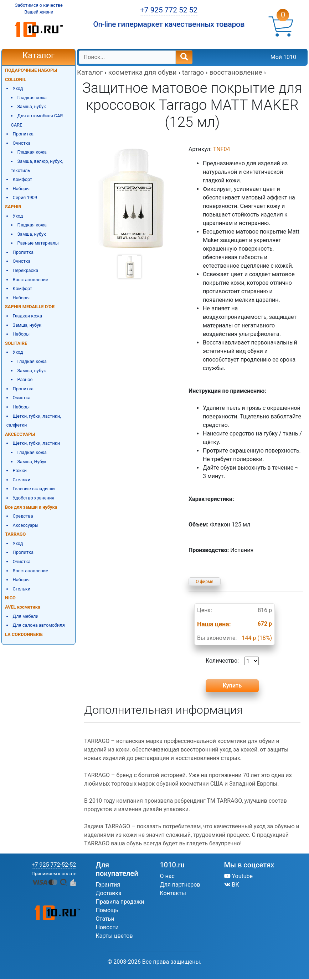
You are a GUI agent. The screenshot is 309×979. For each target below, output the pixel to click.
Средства (23, 516)
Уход (18, 88)
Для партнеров (180, 884)
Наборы (21, 188)
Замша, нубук (31, 106)
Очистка (22, 143)
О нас (167, 876)
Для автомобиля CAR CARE (37, 120)
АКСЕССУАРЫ (20, 434)
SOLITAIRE (16, 343)
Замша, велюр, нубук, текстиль (37, 166)
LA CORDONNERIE (24, 634)
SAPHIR (13, 206)
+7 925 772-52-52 (54, 864)
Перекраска (25, 270)
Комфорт (22, 179)
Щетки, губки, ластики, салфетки (33, 420)
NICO (10, 597)
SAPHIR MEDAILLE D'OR (30, 306)
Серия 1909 (25, 197)
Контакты (173, 893)
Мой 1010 (283, 57)
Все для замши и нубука (31, 507)
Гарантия (108, 884)
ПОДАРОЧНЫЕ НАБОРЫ (31, 70)
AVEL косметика (22, 607)
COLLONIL (15, 79)
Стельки (21, 479)
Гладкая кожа (32, 97)
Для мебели (25, 616)
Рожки (20, 470)
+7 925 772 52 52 (168, 10)
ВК (231, 884)
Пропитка (23, 134)
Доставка (109, 893)
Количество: (232, 661)
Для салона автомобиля (39, 625)
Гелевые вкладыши (34, 488)
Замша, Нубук (31, 461)
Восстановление (30, 279)
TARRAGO (15, 534)
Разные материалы (37, 243)
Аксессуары (25, 525)
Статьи (105, 918)
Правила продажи (120, 901)
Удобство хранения (34, 498)
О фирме (204, 581)
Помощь (107, 910)
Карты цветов (114, 935)
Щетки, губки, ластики (36, 443)
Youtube (238, 876)
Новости (107, 927)
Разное (24, 379)
